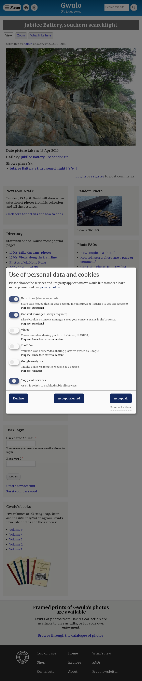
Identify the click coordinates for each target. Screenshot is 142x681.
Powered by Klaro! (120, 407)
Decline (18, 398)
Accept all (121, 398)
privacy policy (50, 287)
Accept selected (69, 398)
